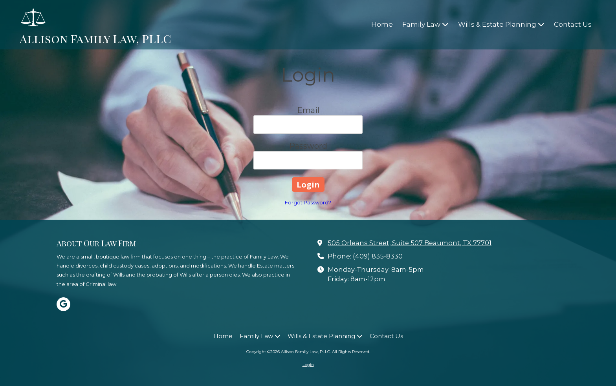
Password (308, 146)
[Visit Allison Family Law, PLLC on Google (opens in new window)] (63, 304)
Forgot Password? (308, 202)
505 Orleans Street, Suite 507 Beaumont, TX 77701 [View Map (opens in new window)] (409, 243)
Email (308, 110)
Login (308, 364)
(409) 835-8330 (378, 256)
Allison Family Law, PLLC (95, 38)
